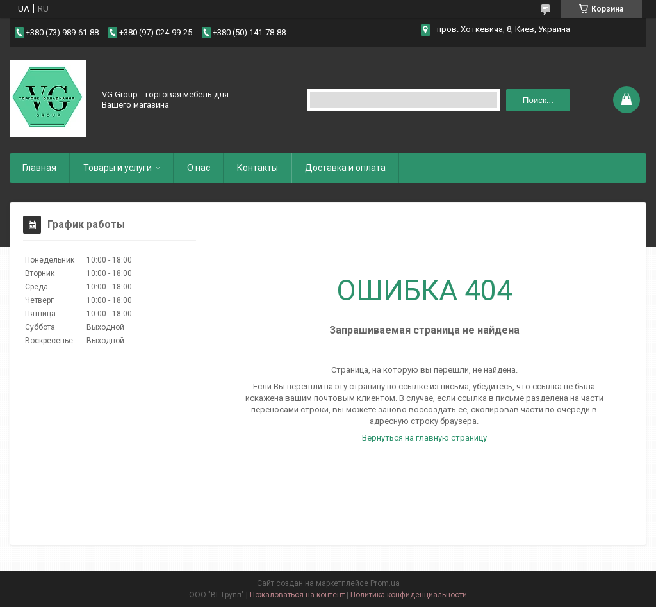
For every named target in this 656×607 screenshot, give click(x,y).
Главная (39, 168)
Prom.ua (385, 583)
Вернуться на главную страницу (424, 437)
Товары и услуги (117, 168)
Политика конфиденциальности (408, 594)
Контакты (257, 168)
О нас (198, 168)
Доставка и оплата (345, 168)
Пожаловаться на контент (297, 594)
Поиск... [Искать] (538, 100)
